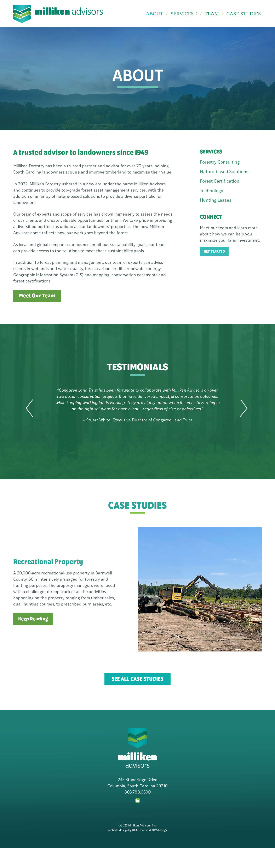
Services (184, 14)
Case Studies (243, 13)
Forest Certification (219, 181)
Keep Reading (33, 619)
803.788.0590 (137, 792)
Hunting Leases (215, 200)
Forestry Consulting (220, 162)
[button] (29, 408)
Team (212, 13)
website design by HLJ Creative (128, 830)
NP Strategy (159, 830)
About (154, 13)
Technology (211, 191)
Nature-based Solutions (224, 172)
